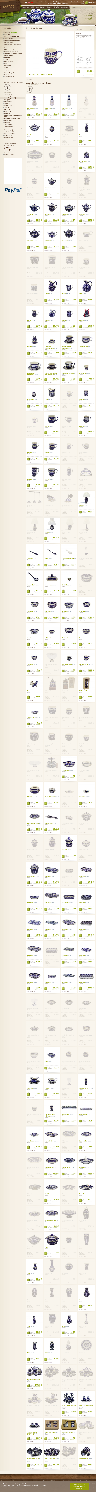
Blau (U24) (7, 109)
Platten (6, 48)
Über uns (26, 7)
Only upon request (9, 76)
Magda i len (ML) (8, 135)
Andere (6, 67)
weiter (91, 29)
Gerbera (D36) (8, 105)
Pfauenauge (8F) (8, 94)
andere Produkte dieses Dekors (38, 83)
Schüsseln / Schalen (9, 50)
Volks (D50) (7, 122)
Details (81, 111)
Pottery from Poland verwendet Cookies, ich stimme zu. (79, 1486)
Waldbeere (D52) (8, 126)
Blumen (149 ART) (9, 154)
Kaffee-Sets (10, 32)
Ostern (6, 59)
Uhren (5, 63)
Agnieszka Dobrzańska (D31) (12, 118)
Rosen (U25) (7, 111)
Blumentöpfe (7, 65)
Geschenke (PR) (8, 130)
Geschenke (7, 74)
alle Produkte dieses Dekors (32, 84)
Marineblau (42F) (8, 96)
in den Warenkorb (32, 115)
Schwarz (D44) (8, 120)
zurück (80, 29)
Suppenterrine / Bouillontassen (12, 44)
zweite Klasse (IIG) (9, 132)
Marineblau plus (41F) (10, 98)
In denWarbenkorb (83, 72)
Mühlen (6, 69)
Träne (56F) (7, 100)
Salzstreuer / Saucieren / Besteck (13, 53)
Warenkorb (90, 2)
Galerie (49, 7)
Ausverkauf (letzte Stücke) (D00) (13, 128)
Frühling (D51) (8, 124)
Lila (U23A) (7, 107)
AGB (32, 7)
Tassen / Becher (8, 38)
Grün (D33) (7, 103)
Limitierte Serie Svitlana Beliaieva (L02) (13, 116)
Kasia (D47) (7, 113)
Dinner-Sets (7, 34)
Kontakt (56, 7)
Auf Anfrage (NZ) (8, 137)
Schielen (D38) (8, 101)
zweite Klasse (7, 71)
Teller (5, 46)
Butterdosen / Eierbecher (11, 51)
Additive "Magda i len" (10, 73)
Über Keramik (40, 7)
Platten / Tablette (8, 55)
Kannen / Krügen (8, 42)
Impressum (64, 7)
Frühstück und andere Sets (11, 36)
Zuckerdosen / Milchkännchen (12, 40)
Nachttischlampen (9, 61)
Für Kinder (7, 57)
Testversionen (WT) (9, 133)
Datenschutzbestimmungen (32, 1484)
